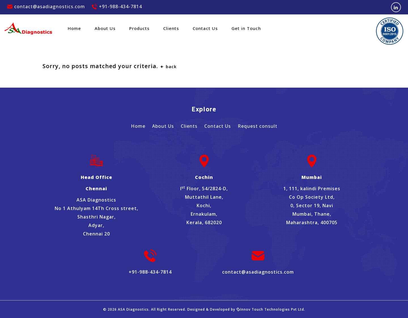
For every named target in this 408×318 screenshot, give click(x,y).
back (168, 66)
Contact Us (205, 28)
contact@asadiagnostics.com (46, 6)
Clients (171, 28)
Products (139, 28)
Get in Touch (246, 28)
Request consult (257, 126)
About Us (105, 28)
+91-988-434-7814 (117, 6)
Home (74, 28)
